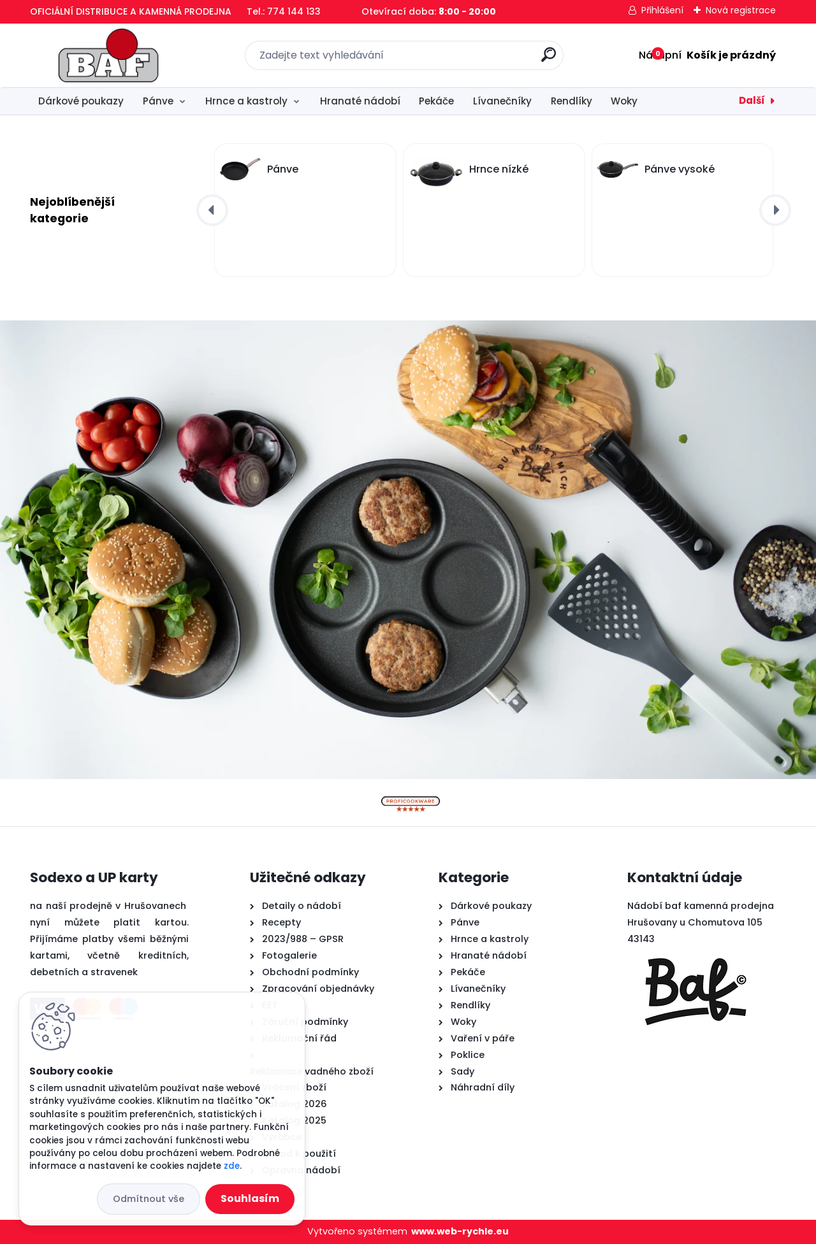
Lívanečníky (502, 101)
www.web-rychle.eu (460, 1231)
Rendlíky (571, 101)
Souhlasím (250, 1198)
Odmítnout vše (148, 1198)
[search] (548, 59)
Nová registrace (741, 10)
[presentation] (212, 210)
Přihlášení (662, 10)
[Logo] (108, 55)
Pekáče (436, 101)
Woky (624, 101)
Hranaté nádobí (360, 101)
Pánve (158, 101)
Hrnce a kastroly (246, 101)
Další (752, 100)
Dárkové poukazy (81, 101)
